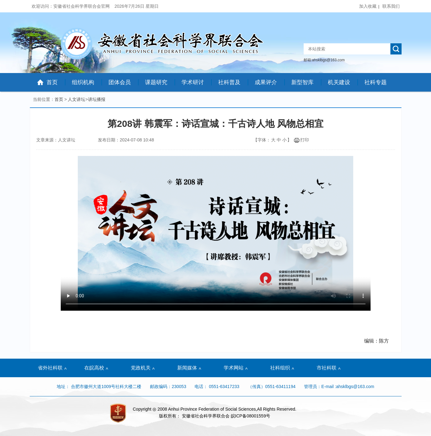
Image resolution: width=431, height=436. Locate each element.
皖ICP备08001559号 (250, 415)
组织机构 (83, 82)
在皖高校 (94, 367)
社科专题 (375, 82)
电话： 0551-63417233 (217, 386)
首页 (52, 82)
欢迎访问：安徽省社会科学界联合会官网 (71, 6)
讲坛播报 (96, 99)
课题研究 (156, 82)
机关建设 (339, 82)
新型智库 (302, 82)
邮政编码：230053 (168, 386)
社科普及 (229, 82)
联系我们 (391, 6)
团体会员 (119, 82)
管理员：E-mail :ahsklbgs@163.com (339, 386)
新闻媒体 (187, 367)
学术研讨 (193, 82)
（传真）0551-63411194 (272, 386)
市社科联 (326, 367)
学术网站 (234, 367)
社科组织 (280, 367)
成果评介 (266, 82)
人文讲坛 (76, 99)
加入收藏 (367, 6)
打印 (301, 139)
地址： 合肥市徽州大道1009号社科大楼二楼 (100, 386)
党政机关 (141, 367)
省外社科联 (50, 367)
